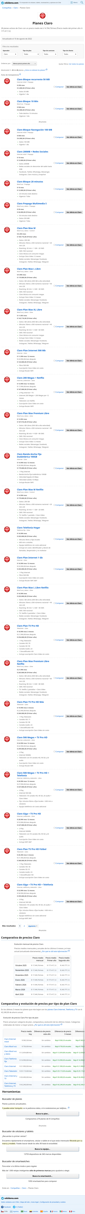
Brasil (24, 1211)
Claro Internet (10, 1066)
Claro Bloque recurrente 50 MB (33, 79)
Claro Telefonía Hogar (28, 527)
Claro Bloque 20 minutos (30, 181)
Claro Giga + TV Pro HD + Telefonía (35, 884)
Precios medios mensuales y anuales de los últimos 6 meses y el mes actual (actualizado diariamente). (42, 950)
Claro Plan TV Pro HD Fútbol (31, 849)
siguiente (32, 926)
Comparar (59, 87)
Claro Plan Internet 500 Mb (31, 350)
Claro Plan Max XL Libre (29, 309)
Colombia (33, 1211)
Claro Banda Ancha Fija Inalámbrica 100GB (29, 455)
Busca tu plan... (42, 1113)
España (44, 1211)
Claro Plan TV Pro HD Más (30, 701)
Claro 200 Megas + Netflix (30, 377)
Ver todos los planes (76, 64)
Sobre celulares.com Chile (10, 1202)
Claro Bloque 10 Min (27, 101)
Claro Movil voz (10, 1046)
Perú (72, 1211)
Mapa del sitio (25, 1202)
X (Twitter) (18, 1207)
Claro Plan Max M (26, 228)
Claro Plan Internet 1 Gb (30, 557)
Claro (15, 8)
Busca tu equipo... (42, 1149)
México (63, 1211)
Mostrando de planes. (24, 70)
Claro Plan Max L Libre (29, 268)
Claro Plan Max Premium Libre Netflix (33, 662)
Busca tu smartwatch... (42, 1176)
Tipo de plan (27, 51)
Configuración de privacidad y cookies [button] (53, 1202)
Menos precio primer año (24, 63)
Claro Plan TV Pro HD (28, 625)
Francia (53, 1211)
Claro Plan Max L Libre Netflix (33, 587)
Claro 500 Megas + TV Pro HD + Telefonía (33, 774)
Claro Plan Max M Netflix (30, 489)
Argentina (14, 1211)
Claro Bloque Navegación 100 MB (34, 129)
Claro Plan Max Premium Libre (33, 413)
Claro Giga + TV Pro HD (29, 813)
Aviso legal (34, 1202)
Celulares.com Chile (10, 1198)
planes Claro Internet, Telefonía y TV (62, 1009)
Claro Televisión (10, 1071)
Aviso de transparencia (11, 75)
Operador (6, 51)
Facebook (6, 1207)
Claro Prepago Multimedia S (32, 203)
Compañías (6, 8)
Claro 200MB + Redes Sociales (32, 151)
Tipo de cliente (68, 51)
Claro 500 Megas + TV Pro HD (32, 737)
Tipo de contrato (48, 51)
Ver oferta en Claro (74, 87)
